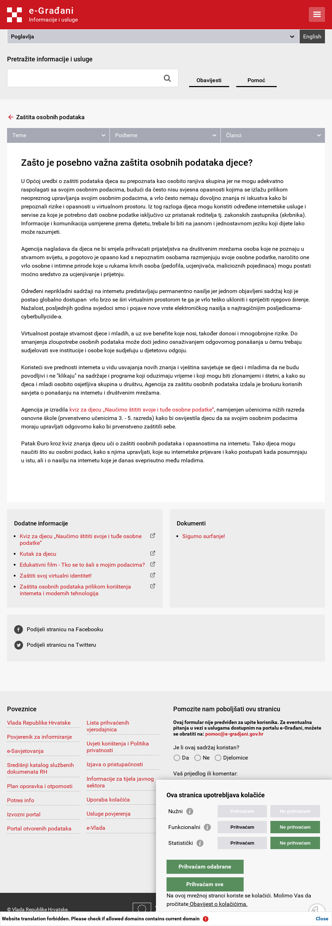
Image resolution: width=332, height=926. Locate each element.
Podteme (126, 135)
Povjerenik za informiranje (39, 736)
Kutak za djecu (38, 553)
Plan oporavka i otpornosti (40, 786)
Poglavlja (22, 36)
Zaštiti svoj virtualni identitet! (56, 575)
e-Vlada (96, 827)
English (312, 36)
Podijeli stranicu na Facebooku (65, 629)
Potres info (20, 800)
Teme (19, 135)
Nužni (175, 825)
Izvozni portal (23, 814)
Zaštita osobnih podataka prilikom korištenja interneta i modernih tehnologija (75, 590)
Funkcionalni (184, 841)
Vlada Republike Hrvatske (38, 722)
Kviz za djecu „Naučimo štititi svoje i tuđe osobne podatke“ (81, 539)
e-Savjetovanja (25, 751)
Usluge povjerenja (109, 813)
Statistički (180, 857)
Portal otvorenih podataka (39, 828)
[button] (153, 37)
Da (181, 757)
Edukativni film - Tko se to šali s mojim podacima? (82, 564)
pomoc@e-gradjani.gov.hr (234, 734)
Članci (234, 135)
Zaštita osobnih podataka (50, 117)
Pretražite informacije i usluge (50, 59)
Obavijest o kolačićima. (218, 904)
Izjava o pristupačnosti (115, 764)
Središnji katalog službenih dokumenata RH (40, 768)
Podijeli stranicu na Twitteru (61, 644)
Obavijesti (208, 80)
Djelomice (231, 757)
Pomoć (256, 80)
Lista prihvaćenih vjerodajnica (108, 726)
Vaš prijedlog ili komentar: (205, 773)
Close (322, 918)
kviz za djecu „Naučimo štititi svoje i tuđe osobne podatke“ (141, 409)
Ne (201, 757)
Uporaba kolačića (108, 799)
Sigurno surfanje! (203, 536)
